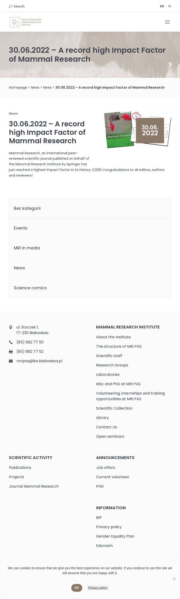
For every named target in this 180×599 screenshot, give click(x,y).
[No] (174, 578)
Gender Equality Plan (115, 536)
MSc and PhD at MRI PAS (118, 384)
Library (102, 417)
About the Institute (113, 337)
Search (19, 6)
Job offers (105, 467)
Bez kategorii (27, 208)
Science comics (30, 288)
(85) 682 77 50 (30, 342)
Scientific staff (109, 355)
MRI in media (27, 248)
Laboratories (108, 374)
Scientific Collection (114, 408)
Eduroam (104, 545)
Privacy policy (109, 527)
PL (170, 6)
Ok (76, 587)
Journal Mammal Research (34, 486)
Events (20, 228)
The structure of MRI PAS (119, 346)
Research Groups (112, 365)
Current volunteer (112, 477)
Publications (20, 467)
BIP (99, 517)
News (35, 87)
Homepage (18, 87)
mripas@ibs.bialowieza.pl (39, 361)
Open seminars (110, 436)
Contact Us (106, 427)
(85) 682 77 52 (29, 351)
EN (162, 6)
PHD (100, 486)
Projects (16, 477)
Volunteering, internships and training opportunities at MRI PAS (130, 396)
